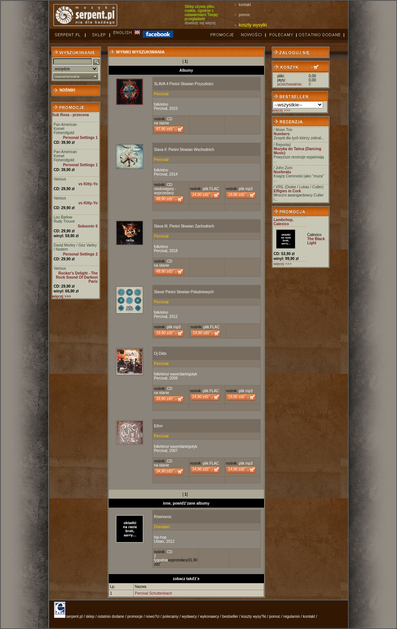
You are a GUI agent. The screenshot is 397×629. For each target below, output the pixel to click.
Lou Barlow (63, 217)
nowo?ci (152, 616)
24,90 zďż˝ (201, 195)
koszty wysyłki (253, 25)
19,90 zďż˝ (237, 195)
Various (60, 179)
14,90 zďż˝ (237, 469)
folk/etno (161, 104)
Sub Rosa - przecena (70, 115)
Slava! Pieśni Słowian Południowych (184, 292)
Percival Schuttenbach (153, 593)
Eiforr (158, 426)
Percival (161, 94)
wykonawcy (209, 616)
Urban (159, 541)
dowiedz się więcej (200, 23)
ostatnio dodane (110, 616)
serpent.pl (74, 616)
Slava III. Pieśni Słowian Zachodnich (184, 226)
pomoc (244, 15)
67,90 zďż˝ (165, 129)
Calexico (314, 235)
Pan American (65, 125)
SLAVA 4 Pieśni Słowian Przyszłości (183, 84)
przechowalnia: (290, 84)
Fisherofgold (64, 133)
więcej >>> (282, 110)
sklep (90, 616)
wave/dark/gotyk (183, 374)
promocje (135, 616)
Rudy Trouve (64, 221)
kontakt (245, 5)
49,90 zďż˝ (165, 199)
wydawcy (189, 616)
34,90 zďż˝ (165, 471)
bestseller (230, 616)
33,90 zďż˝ (165, 399)
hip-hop (160, 537)
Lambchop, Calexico (284, 222)
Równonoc (162, 517)
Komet (59, 129)
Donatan (162, 526)
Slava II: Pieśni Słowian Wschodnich (184, 150)
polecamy (170, 616)
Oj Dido (160, 353)
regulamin (291, 616)
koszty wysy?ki (253, 616)
